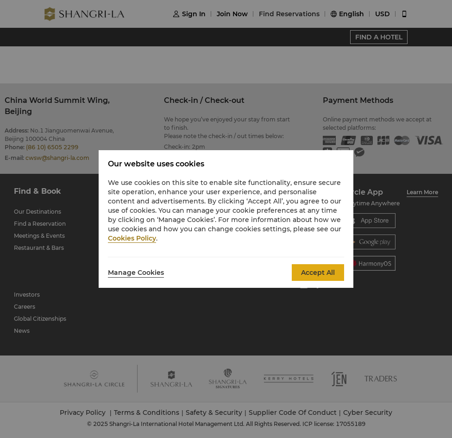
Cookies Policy (132, 238)
